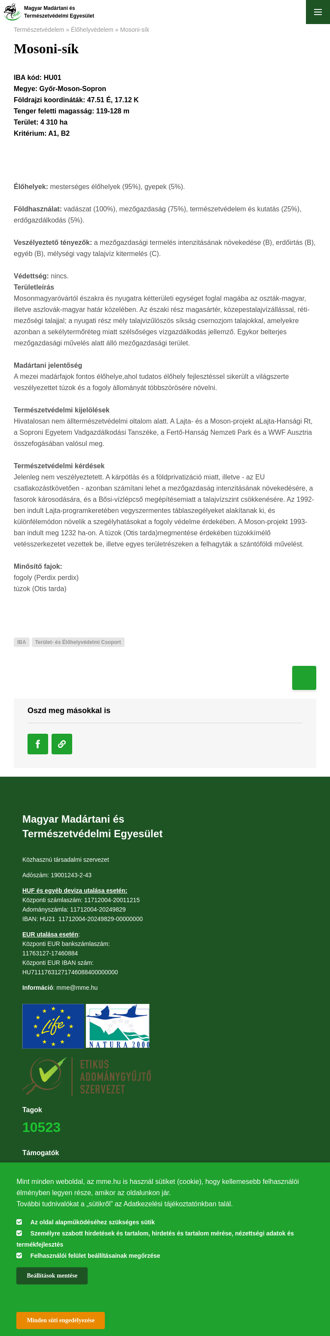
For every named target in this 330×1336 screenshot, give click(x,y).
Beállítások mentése (52, 1275)
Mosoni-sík (135, 29)
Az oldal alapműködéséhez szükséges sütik (93, 1222)
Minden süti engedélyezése (61, 1320)
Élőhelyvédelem (92, 29)
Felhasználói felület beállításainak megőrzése (95, 1255)
